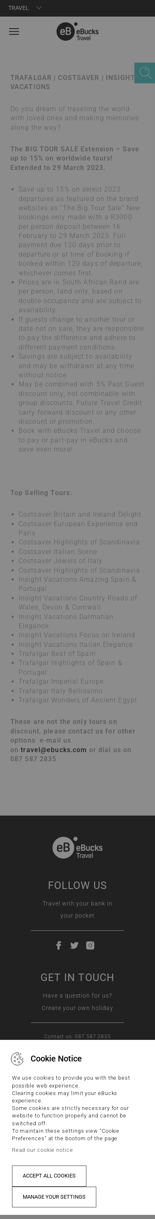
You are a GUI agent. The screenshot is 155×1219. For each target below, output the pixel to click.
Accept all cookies (49, 1176)
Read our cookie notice (42, 1150)
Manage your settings (54, 1197)
